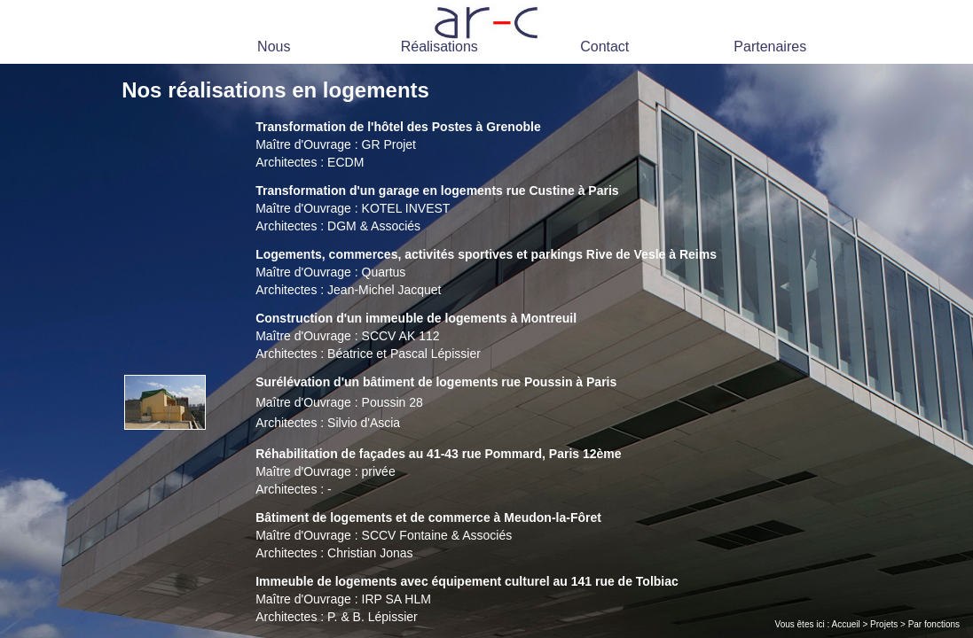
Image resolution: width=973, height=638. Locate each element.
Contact (604, 46)
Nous (273, 46)
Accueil (845, 624)
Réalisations (439, 46)
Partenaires (770, 46)
